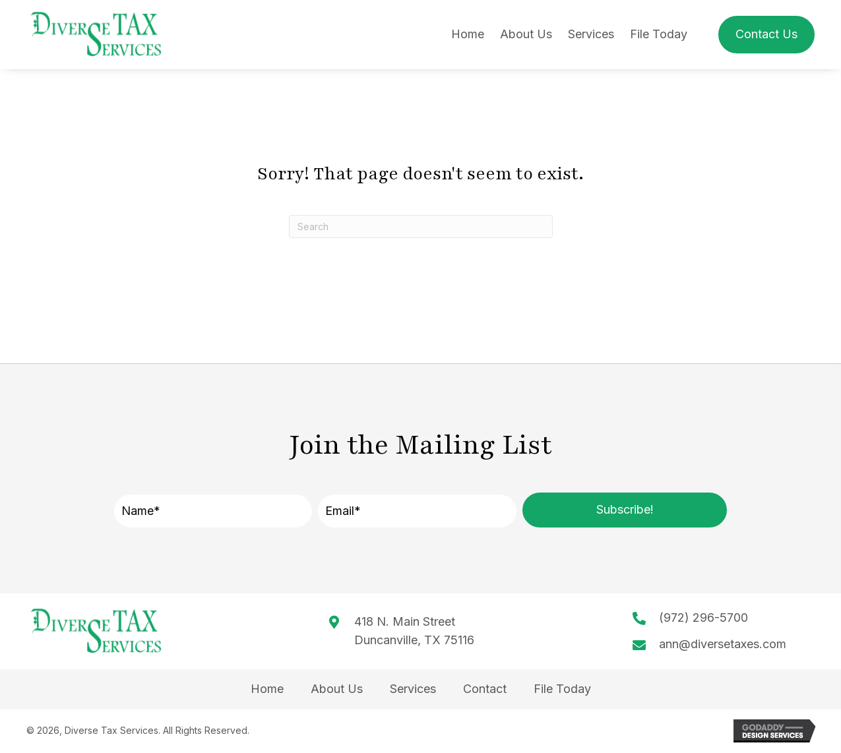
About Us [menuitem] (337, 689)
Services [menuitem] (413, 689)
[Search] (421, 226)
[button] (624, 510)
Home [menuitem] (267, 689)
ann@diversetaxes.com (722, 644)
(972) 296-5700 (703, 617)
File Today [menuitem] (562, 689)
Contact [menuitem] (485, 689)
